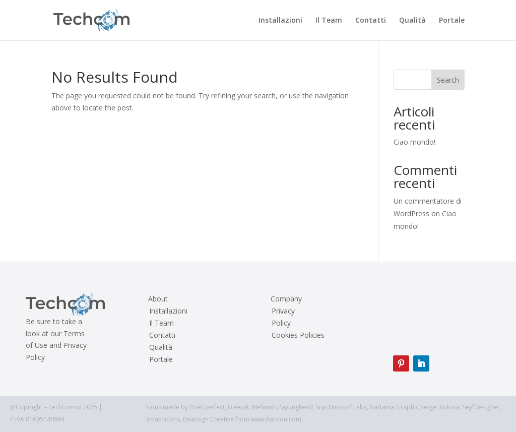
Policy (281, 323)
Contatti (370, 21)
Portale (452, 21)
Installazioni (280, 21)
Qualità (412, 21)
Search (448, 80)
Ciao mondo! (414, 142)
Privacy (283, 311)
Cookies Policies (298, 335)
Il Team (328, 21)
